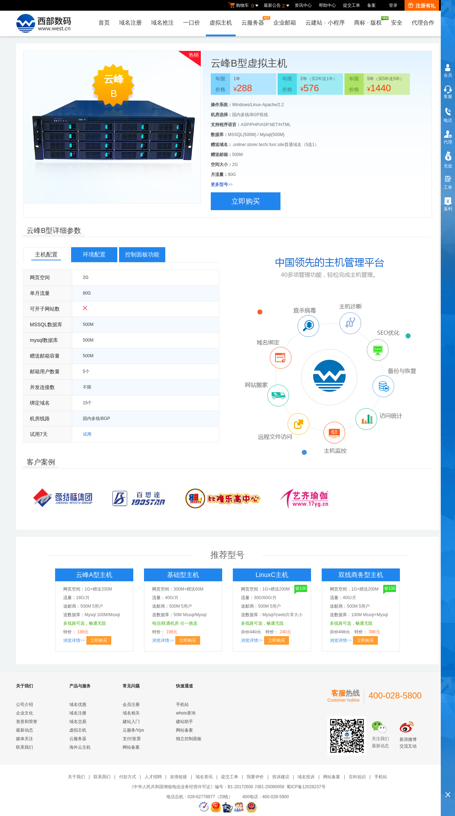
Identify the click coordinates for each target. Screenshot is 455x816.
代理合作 (423, 23)
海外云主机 (80, 747)
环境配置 (94, 254)
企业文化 (24, 713)
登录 (393, 5)
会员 (448, 75)
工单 (448, 187)
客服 (448, 96)
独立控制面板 (189, 738)
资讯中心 (303, 5)
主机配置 (46, 254)
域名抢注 (162, 23)
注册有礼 (421, 6)
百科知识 (357, 776)
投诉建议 (280, 776)
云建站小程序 (324, 23)
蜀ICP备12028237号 (306, 786)
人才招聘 (153, 776)
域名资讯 (204, 776)
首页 (104, 23)
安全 (396, 23)
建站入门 (131, 721)
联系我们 (24, 747)
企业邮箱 (284, 23)
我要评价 (255, 776)
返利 (448, 208)
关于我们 (76, 776)
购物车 (244, 5)
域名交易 (77, 721)
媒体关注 (24, 738)
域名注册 (130, 23)
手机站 (182, 704)
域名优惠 (77, 704)
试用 (87, 434)
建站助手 (184, 721)
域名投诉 (306, 776)
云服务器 (254, 21)
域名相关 (131, 713)
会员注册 (131, 704)
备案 (371, 5)
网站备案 (131, 747)
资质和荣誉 (26, 721)
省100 (300, 589)
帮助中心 (327, 5)
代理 (448, 142)
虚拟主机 (220, 23)
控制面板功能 (142, 254)
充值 (448, 165)
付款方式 (127, 776)
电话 (448, 120)
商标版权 (369, 21)
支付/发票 (132, 738)
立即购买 (245, 201)
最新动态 (24, 730)
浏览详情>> (74, 640)
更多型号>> (222, 184)
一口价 (191, 23)
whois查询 (186, 713)
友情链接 (178, 776)
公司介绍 (24, 704)
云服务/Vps (133, 730)
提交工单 (351, 5)
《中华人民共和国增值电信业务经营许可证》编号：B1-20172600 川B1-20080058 (206, 786)
